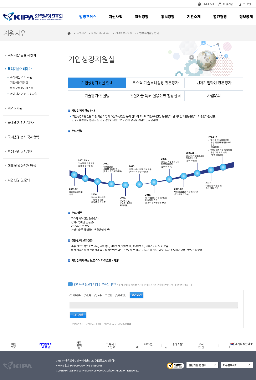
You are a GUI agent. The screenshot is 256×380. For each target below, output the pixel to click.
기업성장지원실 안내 (97, 83)
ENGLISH (208, 4)
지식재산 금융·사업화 (22, 55)
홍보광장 (167, 16)
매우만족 (76, 295)
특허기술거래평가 (20, 68)
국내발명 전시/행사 (21, 122)
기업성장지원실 (19, 82)
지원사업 (115, 16)
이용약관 (13, 345)
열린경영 (220, 16)
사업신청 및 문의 (19, 180)
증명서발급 (174, 345)
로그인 (246, 4)
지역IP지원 (15, 108)
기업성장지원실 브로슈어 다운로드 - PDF (94, 260)
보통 (99, 295)
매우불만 (122, 295)
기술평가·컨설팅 (97, 96)
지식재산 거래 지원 (21, 77)
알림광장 (141, 16)
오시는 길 (201, 345)
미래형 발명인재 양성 (22, 165)
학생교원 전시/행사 (21, 151)
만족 (89, 295)
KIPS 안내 (144, 345)
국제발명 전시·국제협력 (23, 137)
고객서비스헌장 (111, 345)
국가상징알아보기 (241, 345)
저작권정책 (79, 345)
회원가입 (228, 4)
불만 (110, 295)
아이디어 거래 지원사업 (23, 94)
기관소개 (194, 16)
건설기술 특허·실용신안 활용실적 (155, 96)
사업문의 (214, 96)
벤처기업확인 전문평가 (213, 83)
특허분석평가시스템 (21, 88)
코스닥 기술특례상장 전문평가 (155, 83)
